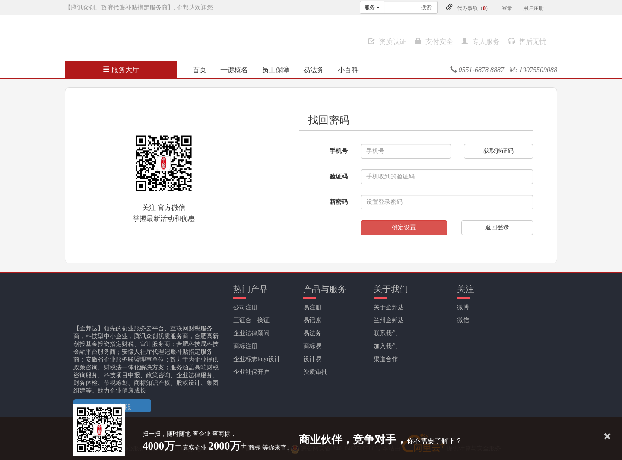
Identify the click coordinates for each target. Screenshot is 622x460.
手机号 (339, 151)
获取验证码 (498, 151)
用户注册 (533, 8)
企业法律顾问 (251, 333)
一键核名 (234, 69)
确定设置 (404, 227)
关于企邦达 (389, 307)
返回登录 (497, 227)
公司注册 (245, 307)
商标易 (312, 346)
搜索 (426, 7)
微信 (463, 320)
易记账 (312, 320)
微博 (463, 307)
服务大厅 (121, 69)
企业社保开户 (251, 372)
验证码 (339, 176)
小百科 (348, 69)
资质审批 (315, 372)
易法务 (313, 69)
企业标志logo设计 (256, 359)
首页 (199, 69)
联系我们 (386, 333)
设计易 (312, 359)
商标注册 (245, 346)
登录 (507, 8)
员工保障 (275, 69)
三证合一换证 (251, 320)
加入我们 (386, 346)
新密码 (339, 202)
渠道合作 (386, 359)
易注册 (312, 307)
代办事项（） (474, 8)
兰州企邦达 (389, 320)
